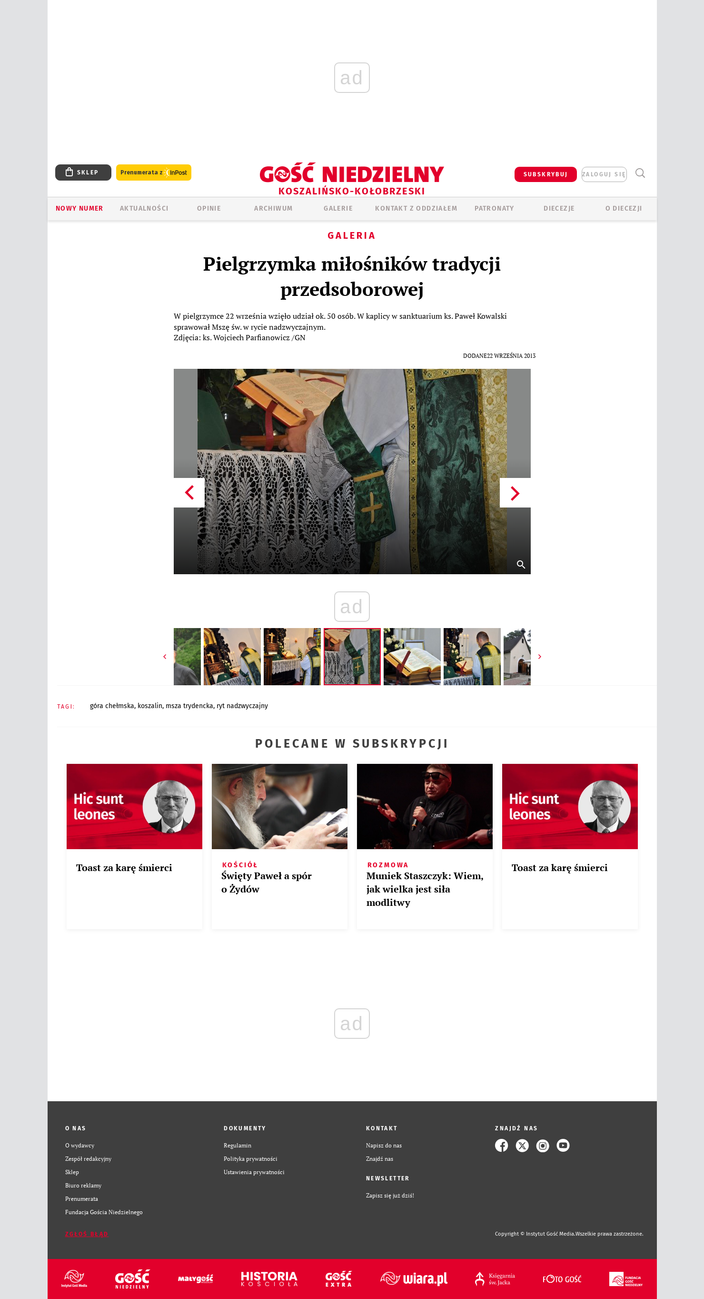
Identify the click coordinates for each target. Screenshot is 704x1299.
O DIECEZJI (624, 208)
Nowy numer (80, 208)
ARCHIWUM (273, 208)
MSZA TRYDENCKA (189, 706)
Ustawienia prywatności (254, 1172)
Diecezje (559, 208)
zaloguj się (604, 174)
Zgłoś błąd (87, 1234)
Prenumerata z (153, 172)
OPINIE (209, 208)
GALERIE (338, 208)
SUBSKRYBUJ (546, 174)
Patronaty (495, 208)
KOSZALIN (150, 706)
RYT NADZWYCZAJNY (242, 706)
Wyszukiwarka (640, 173)
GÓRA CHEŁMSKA (112, 706)
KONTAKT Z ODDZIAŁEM (416, 208)
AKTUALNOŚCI (144, 208)
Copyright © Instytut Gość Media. (535, 1234)
